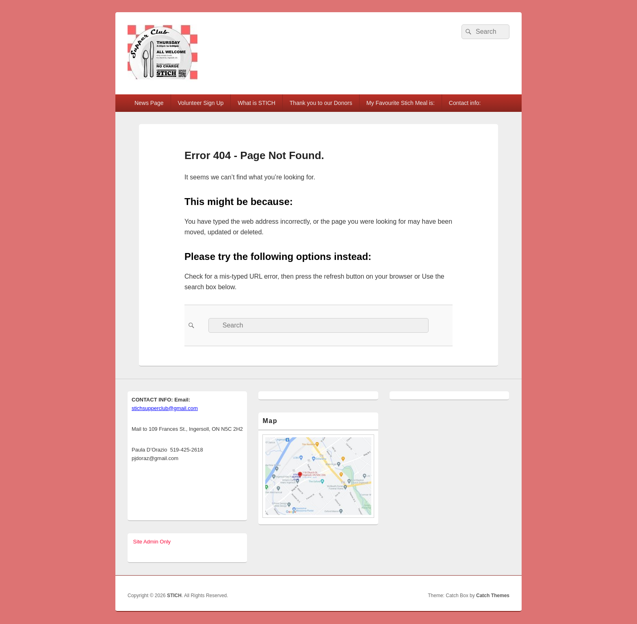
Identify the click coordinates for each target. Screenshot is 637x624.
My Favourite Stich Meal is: (400, 103)
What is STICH (256, 103)
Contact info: (465, 103)
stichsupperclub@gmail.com (165, 408)
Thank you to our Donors (321, 103)
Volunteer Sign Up (201, 103)
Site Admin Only (151, 542)
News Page (149, 103)
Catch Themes (492, 595)
